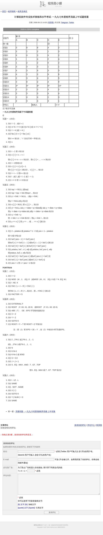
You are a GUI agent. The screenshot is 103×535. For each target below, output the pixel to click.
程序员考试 (22, 11)
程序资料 (12, 11)
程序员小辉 (37, 529)
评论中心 (91, 425)
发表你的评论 (80, 425)
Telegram (64, 22)
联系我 (51, 22)
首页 (4, 11)
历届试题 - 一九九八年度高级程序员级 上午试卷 (35, 411)
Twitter (71, 22)
